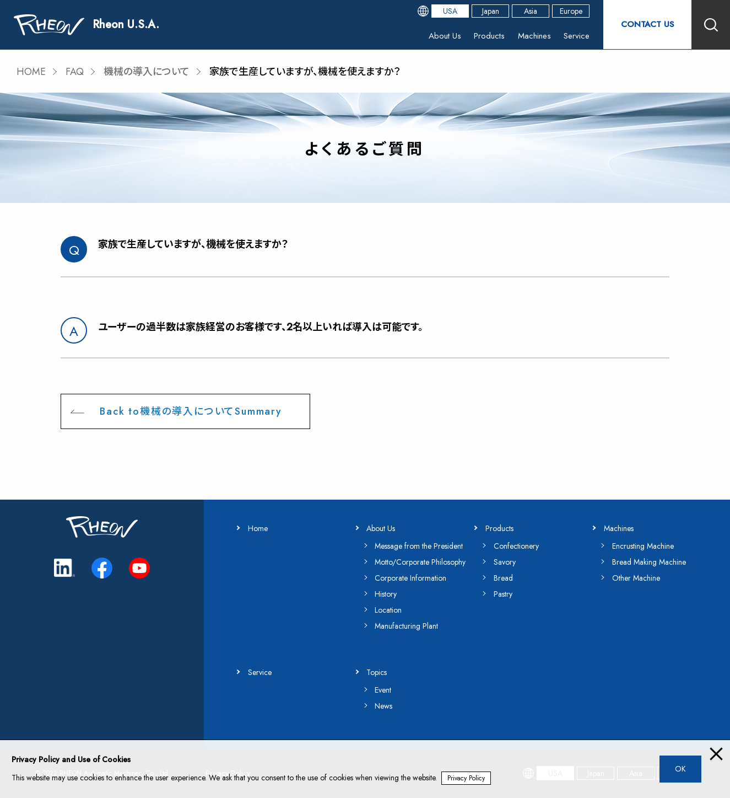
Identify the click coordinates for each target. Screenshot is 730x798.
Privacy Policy (466, 778)
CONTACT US (647, 24)
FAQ (75, 72)
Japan (490, 11)
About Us (443, 35)
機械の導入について (147, 72)
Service (576, 35)
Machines (533, 35)
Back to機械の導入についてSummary (191, 411)
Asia (530, 11)
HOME (31, 72)
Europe (571, 11)
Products (488, 35)
